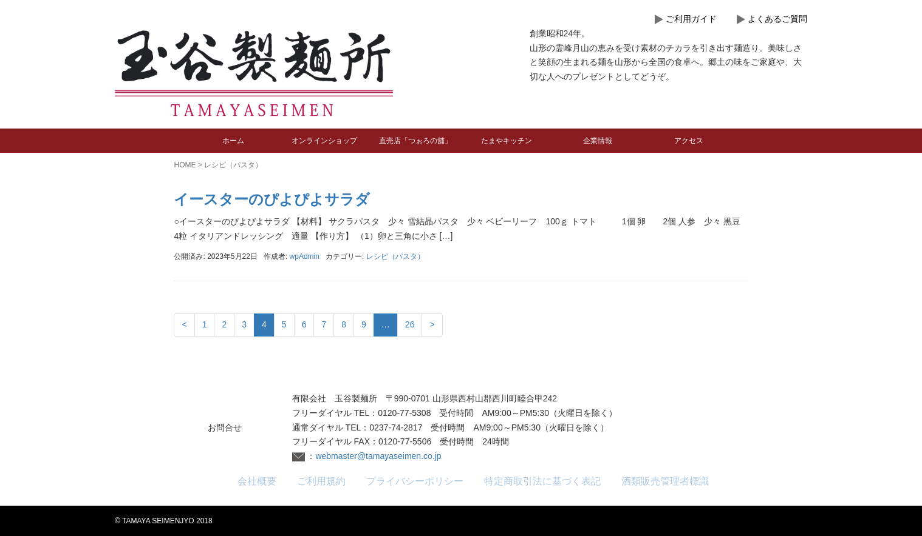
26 (410, 324)
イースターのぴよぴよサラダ (272, 199)
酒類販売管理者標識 (665, 481)
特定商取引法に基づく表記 (542, 481)
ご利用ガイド (691, 19)
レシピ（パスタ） (395, 256)
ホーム (233, 140)
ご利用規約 (321, 481)
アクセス (688, 140)
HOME (185, 165)
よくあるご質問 (777, 19)
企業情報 (597, 140)
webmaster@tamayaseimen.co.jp (378, 456)
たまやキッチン (506, 140)
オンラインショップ (324, 140)
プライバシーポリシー (414, 481)
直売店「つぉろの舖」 (415, 140)
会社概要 (256, 481)
